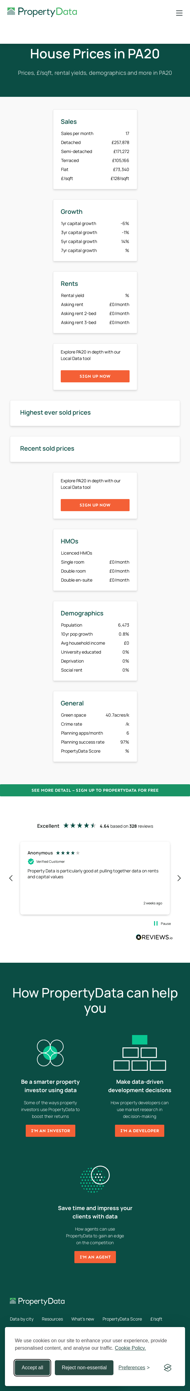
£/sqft (156, 1319)
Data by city (21, 1319)
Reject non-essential (84, 1367)
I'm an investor (50, 1130)
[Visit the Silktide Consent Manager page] (167, 1367)
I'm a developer (139, 1130)
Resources (52, 1319)
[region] (95, 878)
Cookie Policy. (130, 1348)
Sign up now (95, 376)
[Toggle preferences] (134, 1367)
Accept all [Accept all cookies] (32, 1367)
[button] (11, 878)
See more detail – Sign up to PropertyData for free (95, 790)
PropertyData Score (122, 1319)
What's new (82, 1319)
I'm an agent (95, 1257)
